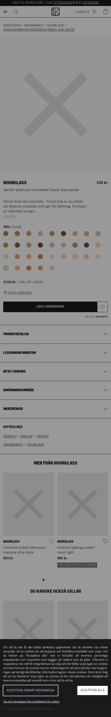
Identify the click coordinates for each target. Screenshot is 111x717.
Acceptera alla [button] (93, 690)
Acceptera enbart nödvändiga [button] (30, 690)
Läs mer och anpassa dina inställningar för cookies (31, 701)
